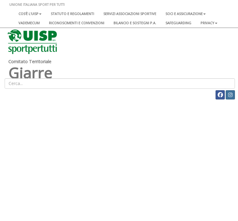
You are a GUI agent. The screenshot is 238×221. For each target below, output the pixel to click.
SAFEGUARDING (178, 23)
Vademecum (29, 23)
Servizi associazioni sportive (129, 13)
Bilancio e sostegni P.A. (134, 23)
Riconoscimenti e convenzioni (76, 23)
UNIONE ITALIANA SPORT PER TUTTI (37, 4)
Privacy (208, 23)
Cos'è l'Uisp (30, 13)
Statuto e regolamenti (72, 13)
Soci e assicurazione (185, 13)
